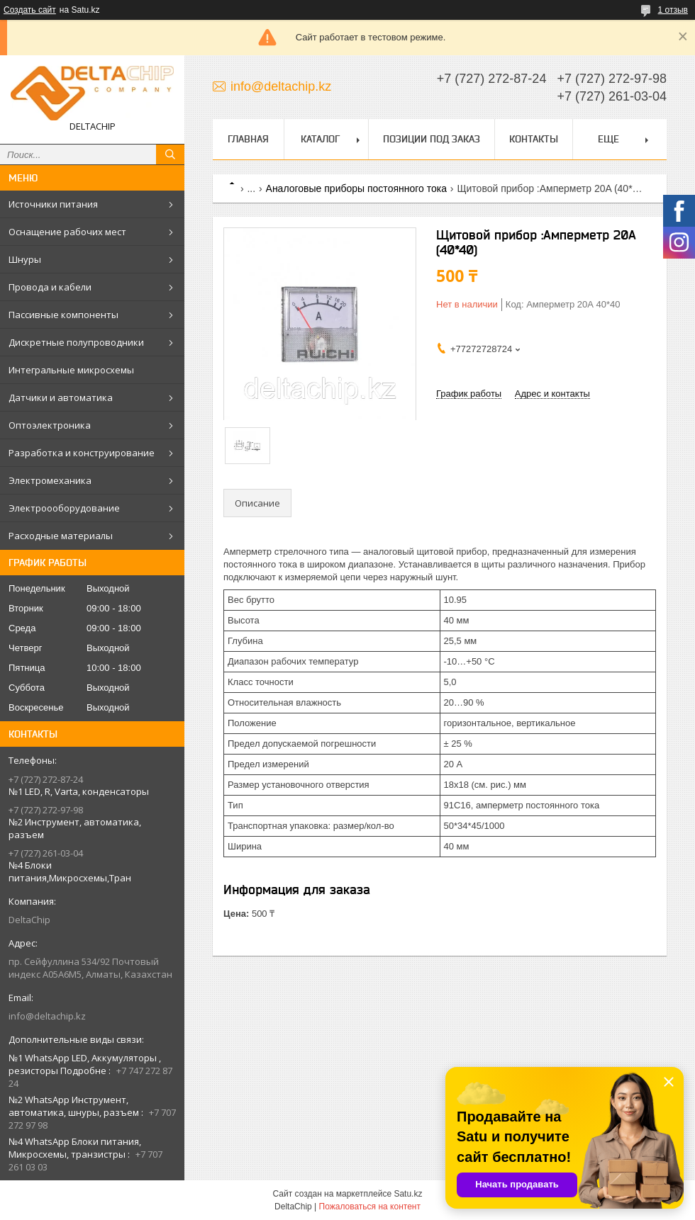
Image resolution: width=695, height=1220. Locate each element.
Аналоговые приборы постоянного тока (356, 188)
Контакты (533, 139)
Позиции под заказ (431, 139)
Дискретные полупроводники (76, 342)
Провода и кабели (50, 287)
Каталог (320, 139)
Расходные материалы (61, 535)
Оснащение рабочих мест (67, 231)
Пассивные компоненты (63, 314)
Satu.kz (408, 1194)
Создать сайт (30, 10)
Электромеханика (50, 480)
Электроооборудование (64, 508)
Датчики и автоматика (61, 397)
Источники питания (53, 204)
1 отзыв (673, 10)
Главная (248, 139)
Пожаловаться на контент (370, 1206)
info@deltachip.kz (47, 1016)
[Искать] (170, 154)
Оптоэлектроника (50, 425)
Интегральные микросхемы (71, 369)
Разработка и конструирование (82, 452)
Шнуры (25, 259)
